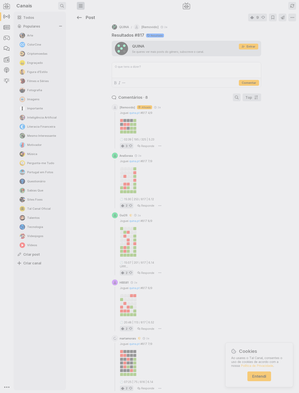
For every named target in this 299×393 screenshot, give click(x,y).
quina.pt (96, 101)
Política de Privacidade (257, 366)
